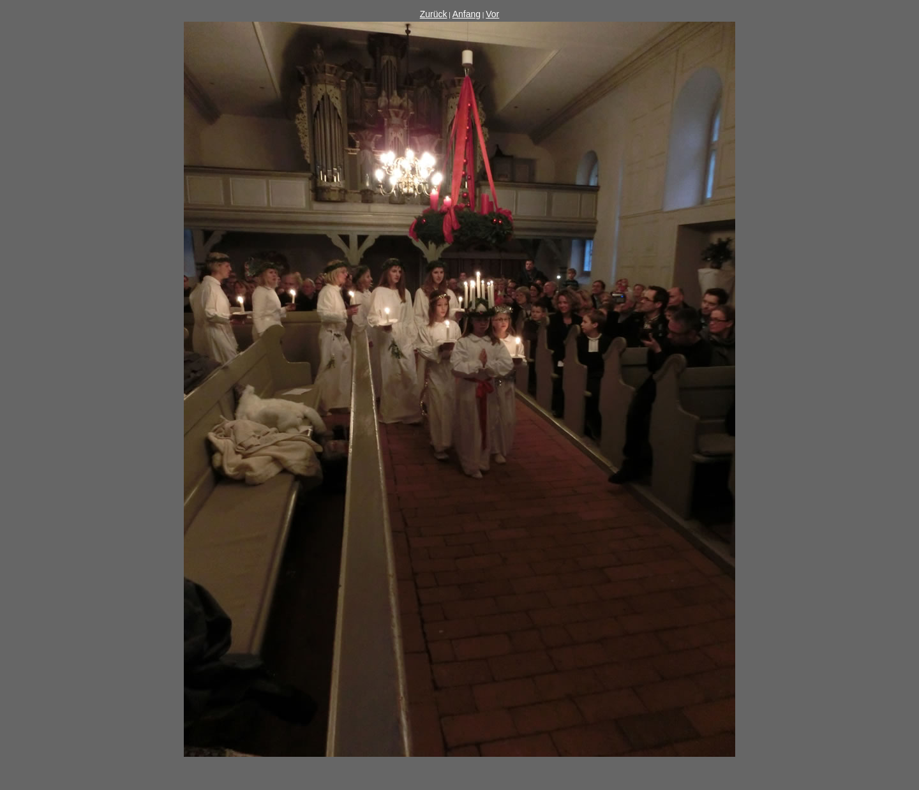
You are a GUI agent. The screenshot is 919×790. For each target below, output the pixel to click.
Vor (492, 14)
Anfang (466, 14)
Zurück (433, 14)
